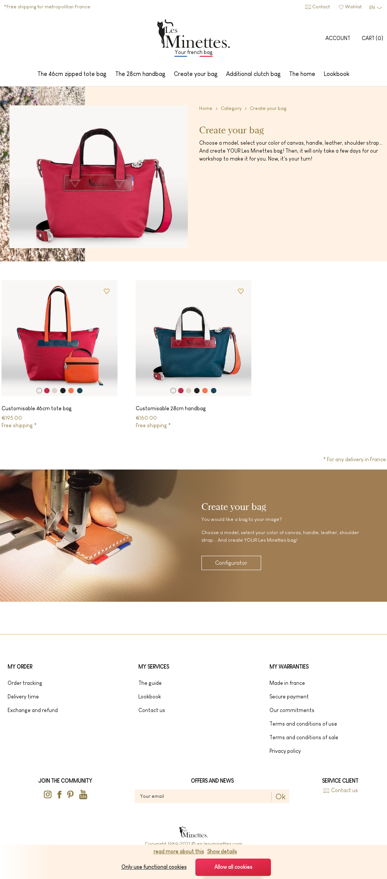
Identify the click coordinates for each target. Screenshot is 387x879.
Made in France (287, 685)
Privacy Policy (285, 753)
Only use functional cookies (154, 867)
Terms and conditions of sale (303, 740)
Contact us (344, 793)
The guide (150, 685)
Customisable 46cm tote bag (37, 410)
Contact (321, 6)
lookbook (149, 699)
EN (372, 7)
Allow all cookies (233, 867)
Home (205, 110)
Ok (281, 799)
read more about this (178, 851)
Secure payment (289, 699)
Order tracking (25, 685)
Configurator (231, 565)
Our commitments (291, 712)
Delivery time (23, 699)
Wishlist (353, 6)
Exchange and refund (33, 712)
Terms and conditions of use (303, 726)
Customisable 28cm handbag (171, 410)
